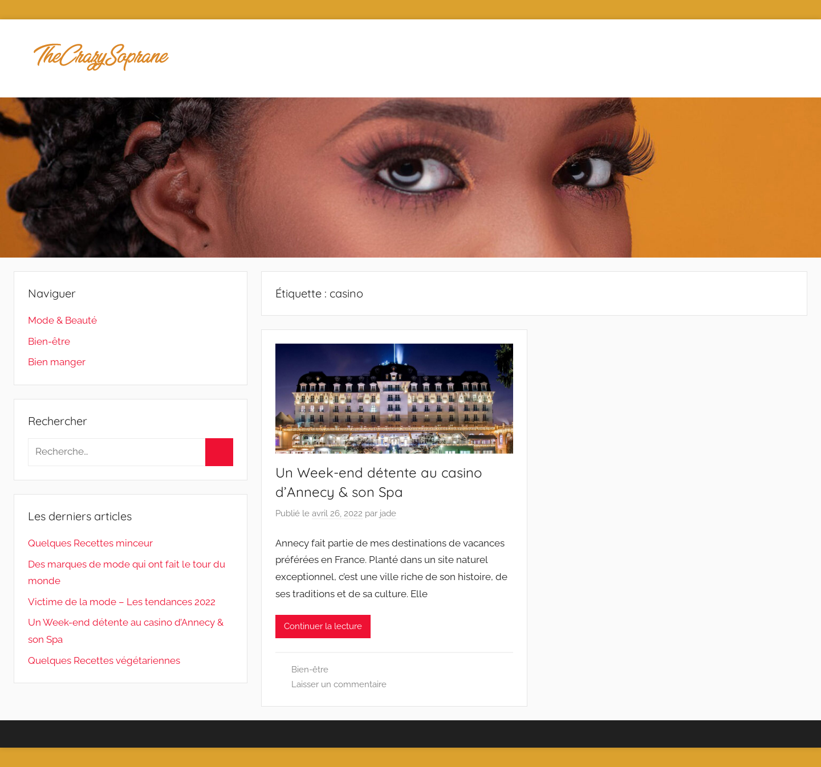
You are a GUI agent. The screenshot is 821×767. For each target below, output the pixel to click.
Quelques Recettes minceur (90, 543)
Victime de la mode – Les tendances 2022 (122, 601)
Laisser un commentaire (339, 684)
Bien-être (309, 669)
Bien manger (57, 362)
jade (388, 513)
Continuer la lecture (323, 626)
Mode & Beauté (62, 320)
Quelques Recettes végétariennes (104, 660)
